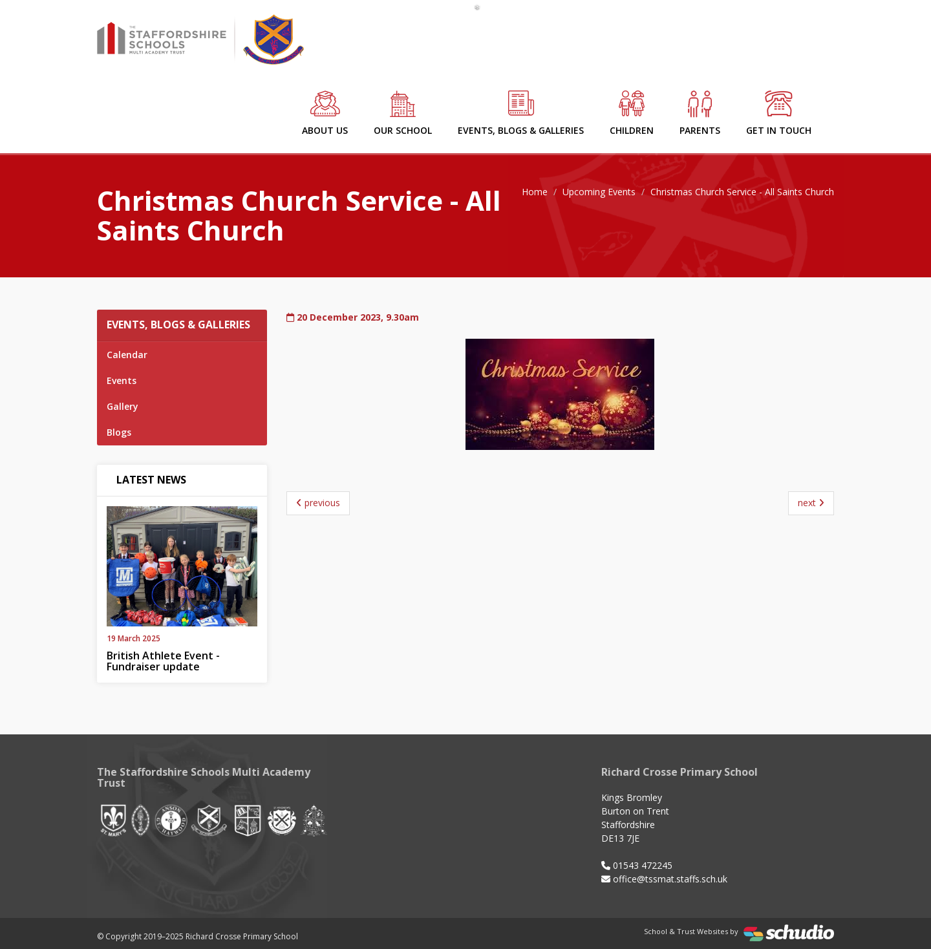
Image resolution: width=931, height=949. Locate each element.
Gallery (122, 406)
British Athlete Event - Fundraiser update (163, 661)
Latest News (151, 480)
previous (318, 502)
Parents (700, 113)
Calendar (127, 354)
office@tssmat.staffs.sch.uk (670, 879)
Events (121, 380)
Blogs (119, 432)
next (811, 502)
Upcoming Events (599, 192)
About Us (325, 113)
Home (535, 192)
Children (632, 113)
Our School (403, 113)
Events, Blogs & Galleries (521, 113)
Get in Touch (778, 113)
